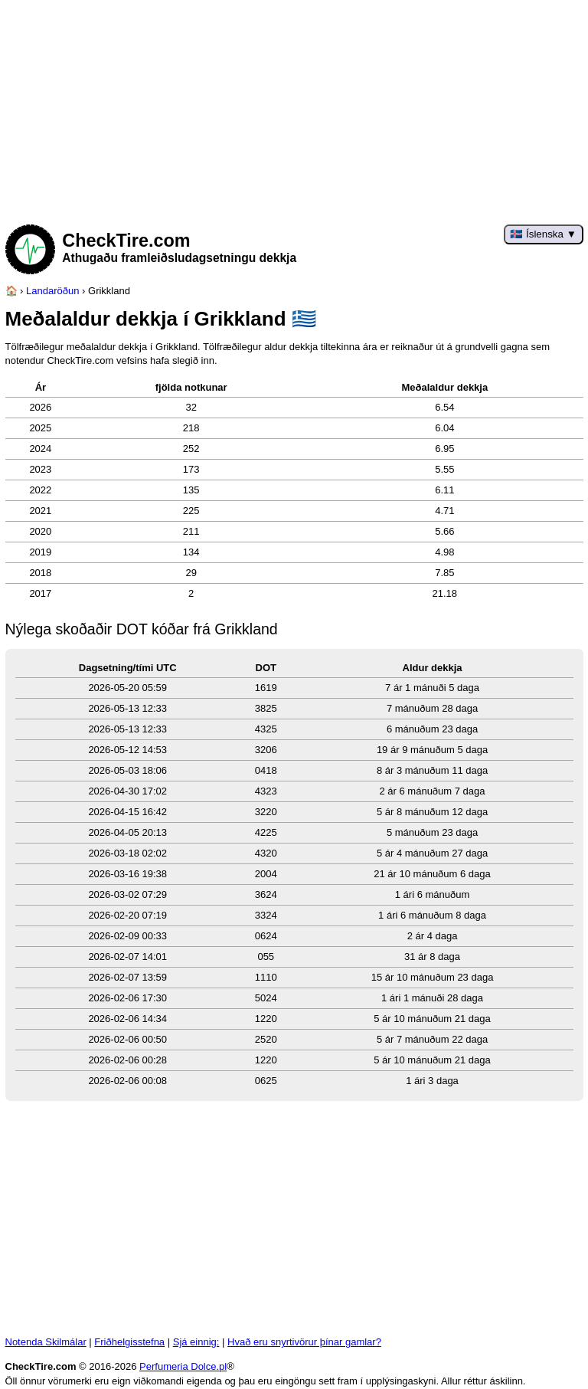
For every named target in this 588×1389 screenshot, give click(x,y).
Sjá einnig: (196, 1342)
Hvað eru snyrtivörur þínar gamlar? (304, 1342)
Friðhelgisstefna (129, 1342)
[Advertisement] (294, 107)
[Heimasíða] (11, 290)
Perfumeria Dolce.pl (183, 1366)
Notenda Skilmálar (46, 1342)
